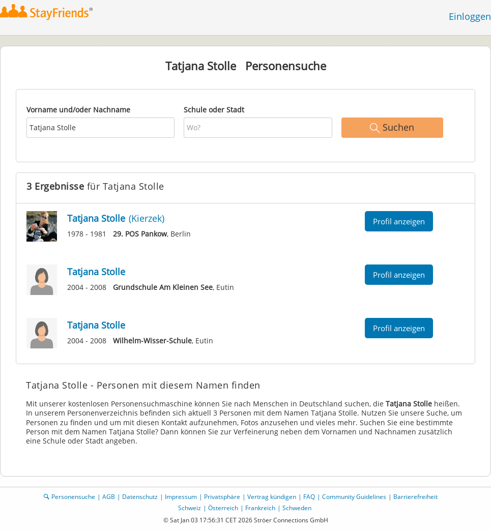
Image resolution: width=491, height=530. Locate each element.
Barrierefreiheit (415, 496)
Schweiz (189, 508)
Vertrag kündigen (271, 496)
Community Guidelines (354, 496)
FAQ (309, 496)
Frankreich (260, 508)
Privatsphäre (222, 496)
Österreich (223, 508)
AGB (108, 496)
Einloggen (470, 16)
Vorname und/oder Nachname (78, 109)
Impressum (181, 496)
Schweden (296, 508)
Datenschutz (140, 496)
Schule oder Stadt (214, 109)
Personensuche (73, 496)
